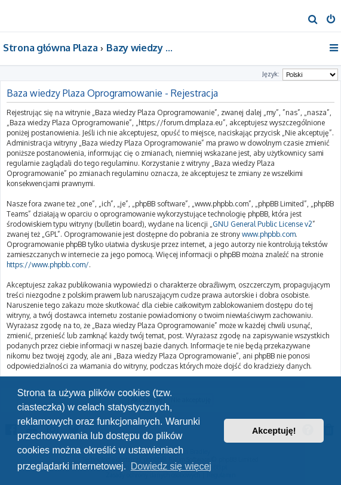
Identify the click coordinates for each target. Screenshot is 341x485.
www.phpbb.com (269, 234)
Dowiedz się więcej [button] (171, 466)
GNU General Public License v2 (262, 224)
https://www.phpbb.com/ (48, 264)
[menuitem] (313, 20)
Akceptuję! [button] (274, 430)
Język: (270, 74)
